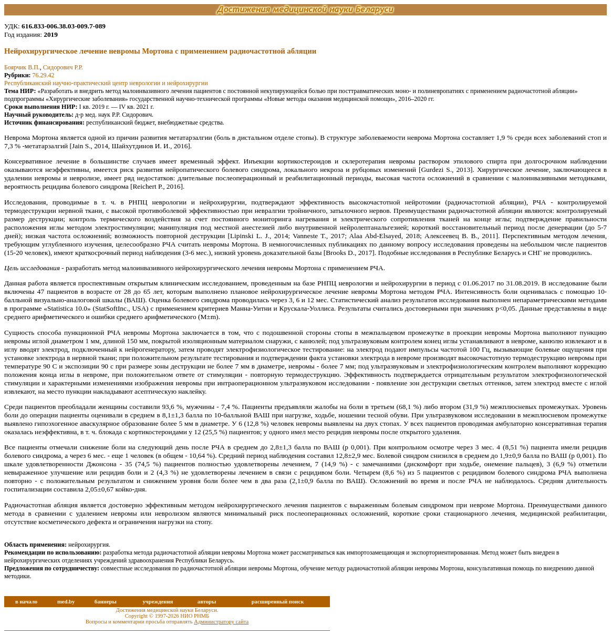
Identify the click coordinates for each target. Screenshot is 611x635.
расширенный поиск (278, 602)
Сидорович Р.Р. (63, 67)
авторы (207, 602)
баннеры (106, 602)
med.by (66, 602)
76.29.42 (44, 75)
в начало (26, 602)
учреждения (157, 602)
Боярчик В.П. (22, 67)
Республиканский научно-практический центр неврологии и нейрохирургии (106, 83)
